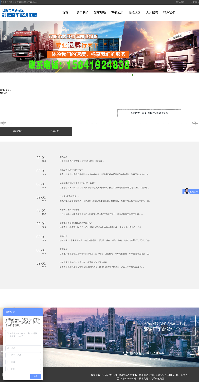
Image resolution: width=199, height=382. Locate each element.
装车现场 (100, 12)
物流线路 (135, 12)
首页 (65, 12)
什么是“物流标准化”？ (69, 196)
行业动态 (54, 131)
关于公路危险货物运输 (69, 209)
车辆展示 (117, 12)
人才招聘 (152, 12)
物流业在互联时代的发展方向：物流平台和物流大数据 (83, 262)
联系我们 (169, 12)
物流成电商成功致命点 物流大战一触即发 (78, 183)
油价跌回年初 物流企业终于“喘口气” (76, 223)
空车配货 (64, 249)
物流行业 (64, 236)
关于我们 (83, 12)
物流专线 (18, 131)
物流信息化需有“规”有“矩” (71, 170)
